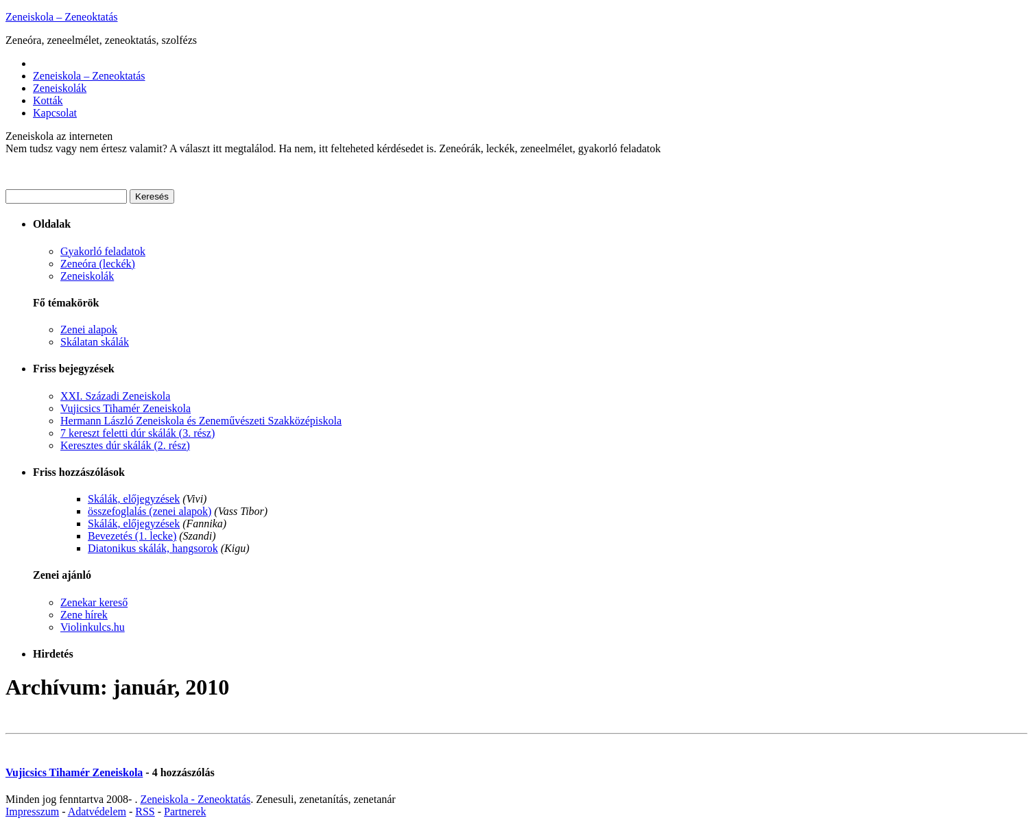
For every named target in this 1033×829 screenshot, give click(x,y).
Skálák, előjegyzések (134, 499)
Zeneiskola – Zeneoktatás (61, 17)
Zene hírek (84, 615)
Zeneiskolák (59, 88)
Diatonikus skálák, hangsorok (153, 548)
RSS (144, 811)
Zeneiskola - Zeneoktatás (195, 799)
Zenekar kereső (94, 602)
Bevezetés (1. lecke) (132, 536)
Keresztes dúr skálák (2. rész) (125, 445)
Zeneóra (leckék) (97, 263)
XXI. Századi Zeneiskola (115, 396)
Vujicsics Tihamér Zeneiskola (125, 408)
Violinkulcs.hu (92, 627)
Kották (48, 100)
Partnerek (185, 811)
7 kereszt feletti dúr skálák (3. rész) (137, 433)
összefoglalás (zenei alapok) (149, 511)
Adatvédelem (97, 811)
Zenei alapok (88, 329)
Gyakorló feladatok (102, 251)
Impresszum (32, 811)
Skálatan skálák (94, 342)
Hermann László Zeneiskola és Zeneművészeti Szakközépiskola (201, 420)
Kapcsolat (55, 113)
